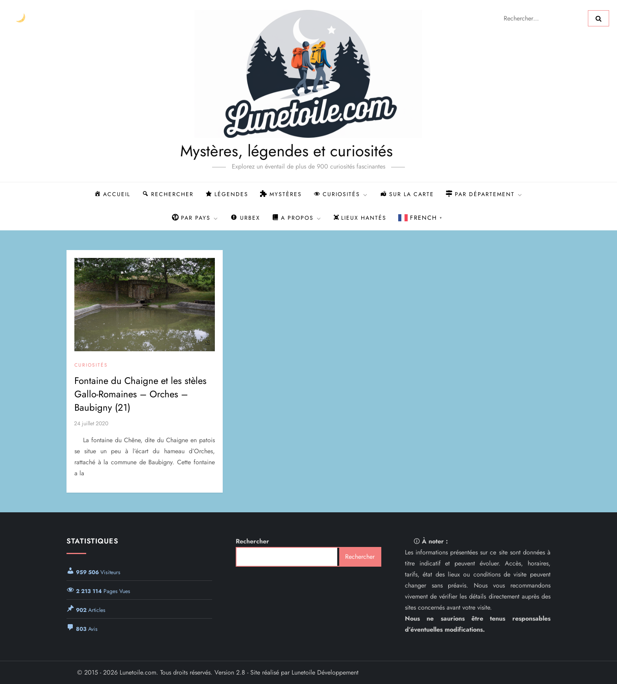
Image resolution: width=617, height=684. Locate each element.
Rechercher (252, 541)
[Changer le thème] (20, 18)
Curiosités (91, 365)
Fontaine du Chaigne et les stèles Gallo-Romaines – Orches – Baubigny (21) (140, 394)
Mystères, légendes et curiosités (261, 150)
